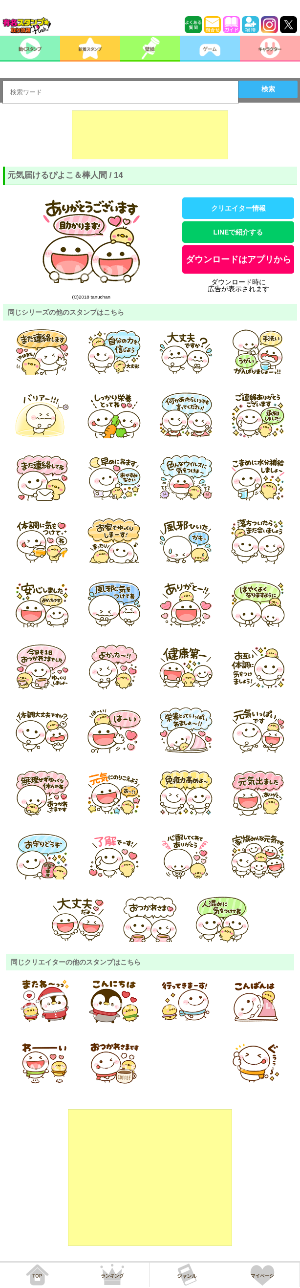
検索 (268, 89)
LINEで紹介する (238, 232)
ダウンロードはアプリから (238, 259)
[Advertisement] (150, 134)
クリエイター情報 (238, 208)
